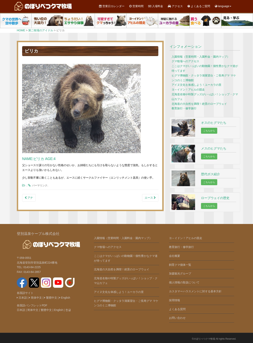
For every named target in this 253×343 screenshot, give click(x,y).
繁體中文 (50, 297)
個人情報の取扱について (184, 282)
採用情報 (174, 300)
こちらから (209, 130)
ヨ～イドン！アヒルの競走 (188, 89)
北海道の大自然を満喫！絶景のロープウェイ (199, 103)
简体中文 (35, 297)
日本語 (22, 297)
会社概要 (174, 255)
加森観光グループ (180, 273)
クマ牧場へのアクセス (185, 61)
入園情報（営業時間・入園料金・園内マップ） (201, 56)
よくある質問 (177, 309)
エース (150, 197)
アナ (29, 197)
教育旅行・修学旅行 (184, 108)
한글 (68, 310)
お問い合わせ (177, 317)
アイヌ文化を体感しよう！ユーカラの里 (196, 84)
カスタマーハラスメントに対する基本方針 (195, 291)
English (64, 297)
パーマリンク (39, 185)
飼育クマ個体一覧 (180, 264)
